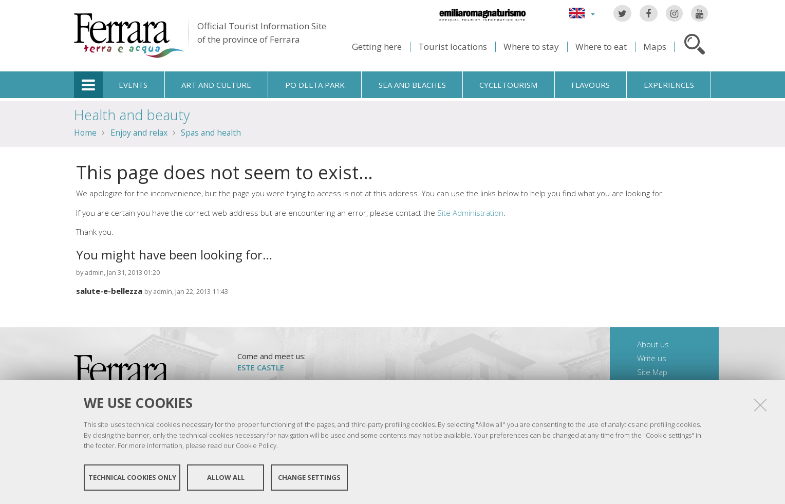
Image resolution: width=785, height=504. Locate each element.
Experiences (669, 85)
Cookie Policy (256, 445)
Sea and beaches (412, 85)
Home (85, 132)
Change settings (309, 477)
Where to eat (601, 46)
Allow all (226, 477)
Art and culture (216, 85)
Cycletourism (508, 85)
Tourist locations (452, 46)
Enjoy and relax (138, 132)
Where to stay (531, 46)
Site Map (652, 372)
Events (133, 85)
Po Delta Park (315, 85)
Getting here (377, 46)
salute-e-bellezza (109, 291)
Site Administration (470, 213)
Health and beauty (132, 114)
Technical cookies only (132, 477)
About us (653, 344)
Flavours (590, 85)
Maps (654, 46)
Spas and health (211, 132)
